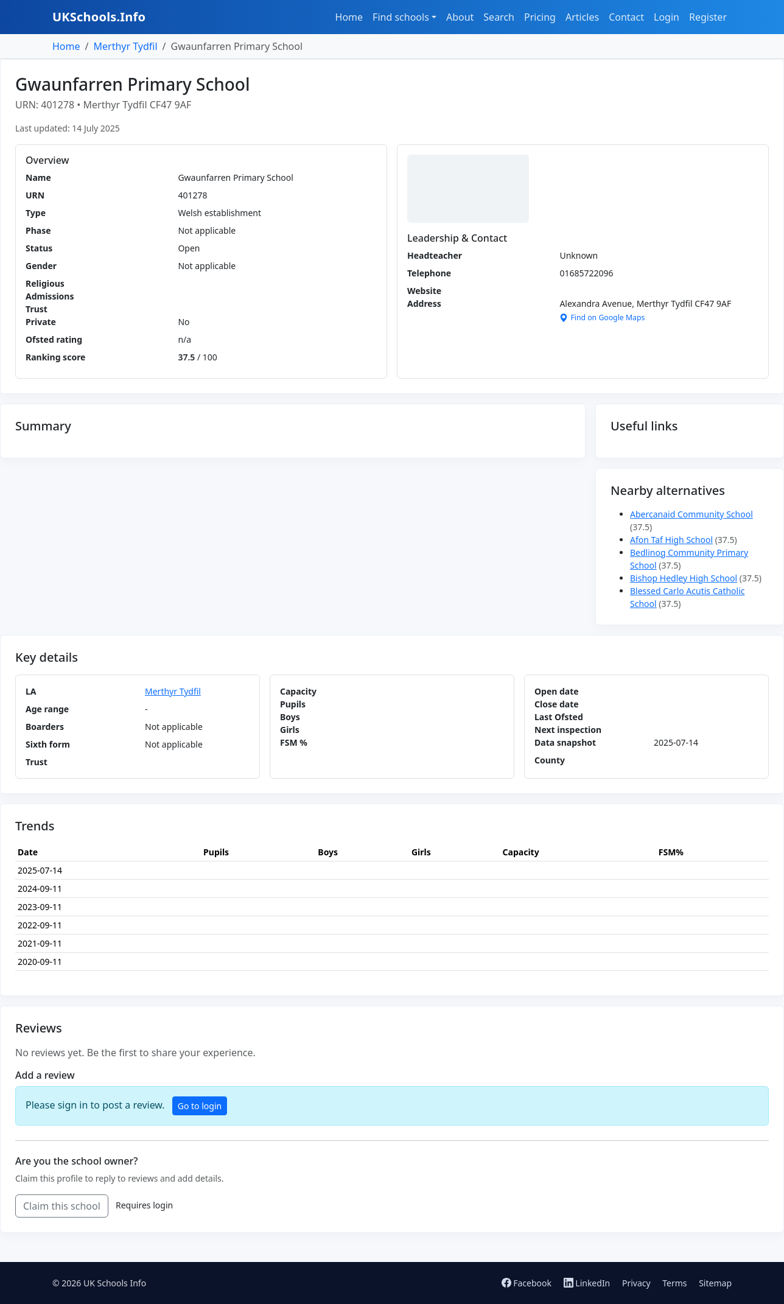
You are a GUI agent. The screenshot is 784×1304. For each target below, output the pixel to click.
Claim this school (61, 1206)
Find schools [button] (401, 17)
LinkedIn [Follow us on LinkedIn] (588, 1283)
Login (666, 17)
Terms (674, 1283)
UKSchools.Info (98, 17)
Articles (582, 17)
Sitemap (715, 1283)
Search (498, 17)
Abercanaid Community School (691, 514)
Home (349, 17)
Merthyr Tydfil (125, 46)
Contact (626, 17)
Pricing (540, 17)
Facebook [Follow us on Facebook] (528, 1283)
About (460, 17)
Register (708, 17)
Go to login (200, 1106)
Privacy (636, 1283)
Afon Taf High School (671, 539)
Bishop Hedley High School (683, 578)
